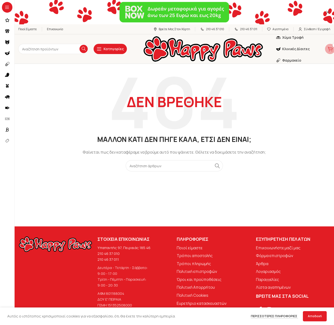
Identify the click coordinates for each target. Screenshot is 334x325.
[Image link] (55, 243)
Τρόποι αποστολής (195, 255)
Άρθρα (262, 263)
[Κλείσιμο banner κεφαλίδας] (328, 12)
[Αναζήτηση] (53, 49)
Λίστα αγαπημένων (273, 287)
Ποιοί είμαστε (189, 248)
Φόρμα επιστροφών (274, 255)
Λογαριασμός (268, 271)
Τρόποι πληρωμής (194, 263)
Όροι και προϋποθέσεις (199, 279)
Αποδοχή (315, 316)
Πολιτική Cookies (192, 295)
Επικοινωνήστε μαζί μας (278, 248)
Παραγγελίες (267, 279)
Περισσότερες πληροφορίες (274, 316)
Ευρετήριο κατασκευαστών (202, 303)
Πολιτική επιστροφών (197, 271)
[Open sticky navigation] (110, 49)
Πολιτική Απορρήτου (196, 287)
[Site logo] (203, 48)
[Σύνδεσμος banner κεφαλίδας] (167, 12)
